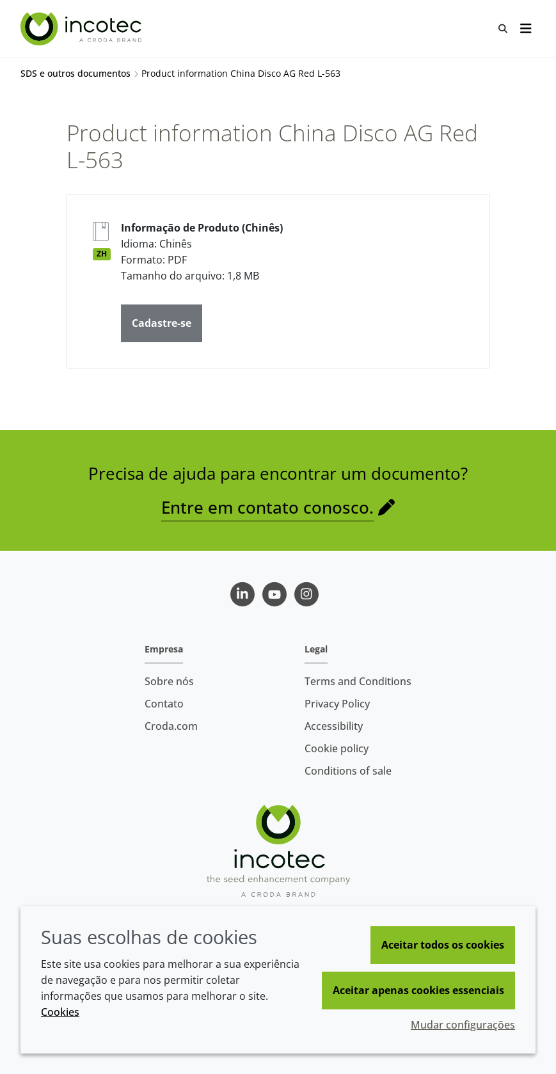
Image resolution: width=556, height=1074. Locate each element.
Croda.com (171, 726)
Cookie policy (337, 748)
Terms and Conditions (358, 681)
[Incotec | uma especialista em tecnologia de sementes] (82, 28)
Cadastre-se (161, 323)
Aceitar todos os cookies (442, 945)
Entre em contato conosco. (267, 507)
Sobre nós (169, 681)
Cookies (60, 1012)
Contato (164, 704)
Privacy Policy (337, 704)
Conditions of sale (348, 771)
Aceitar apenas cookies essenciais (418, 990)
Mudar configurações (463, 1025)
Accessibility (334, 726)
